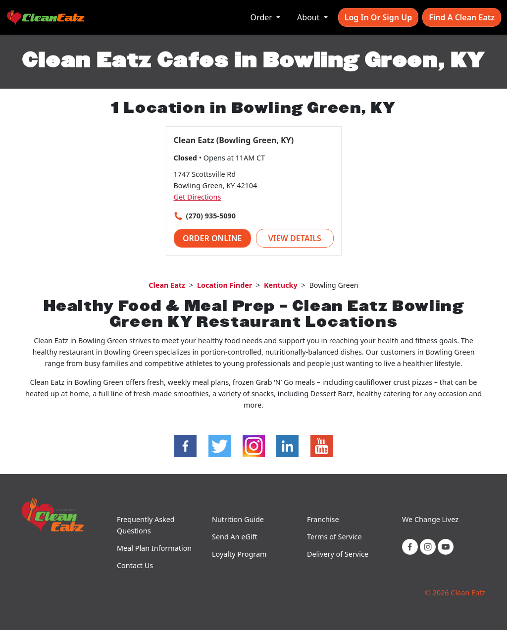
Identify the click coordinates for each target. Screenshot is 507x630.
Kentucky (281, 285)
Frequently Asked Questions (146, 525)
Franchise (323, 519)
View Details (294, 238)
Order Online (212, 238)
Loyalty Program (239, 554)
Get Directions (197, 197)
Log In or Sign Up (378, 17)
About (309, 17)
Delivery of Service (337, 554)
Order (262, 17)
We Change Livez (430, 519)
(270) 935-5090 (211, 215)
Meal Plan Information (154, 548)
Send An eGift (234, 536)
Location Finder (224, 285)
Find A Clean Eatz (462, 17)
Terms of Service (334, 536)
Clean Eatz (167, 285)
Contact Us (135, 565)
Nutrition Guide (238, 519)
